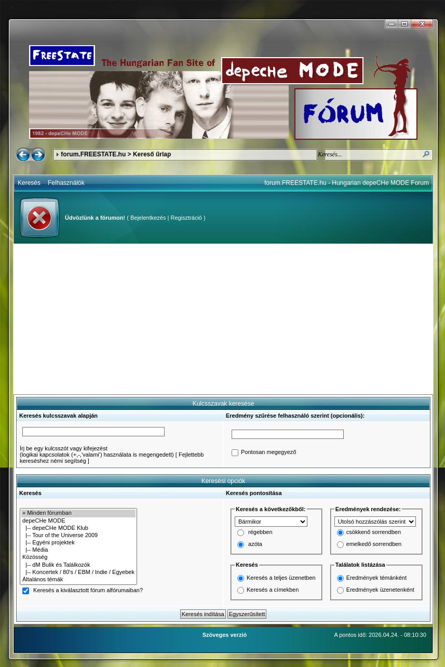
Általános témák (78, 579)
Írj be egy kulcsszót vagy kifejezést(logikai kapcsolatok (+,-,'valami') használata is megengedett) (97, 451)
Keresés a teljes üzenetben (281, 578)
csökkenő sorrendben (373, 532)
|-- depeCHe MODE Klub (78, 528)
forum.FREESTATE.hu (93, 154)
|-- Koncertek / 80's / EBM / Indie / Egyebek (78, 572)
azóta (255, 544)
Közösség (78, 557)
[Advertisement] (223, 319)
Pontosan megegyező (268, 452)
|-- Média (78, 550)
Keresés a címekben (273, 589)
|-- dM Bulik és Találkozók (78, 565)
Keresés (29, 182)
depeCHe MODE (78, 521)
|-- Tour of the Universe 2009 (78, 535)
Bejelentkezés (148, 218)
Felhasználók (66, 182)
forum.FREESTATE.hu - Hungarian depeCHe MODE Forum (346, 182)
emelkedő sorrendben (373, 544)
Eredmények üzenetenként (380, 589)
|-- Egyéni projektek (78, 542)
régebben (260, 532)
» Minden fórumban (78, 513)
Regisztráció (186, 218)
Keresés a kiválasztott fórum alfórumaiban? (88, 591)
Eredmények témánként (376, 578)
